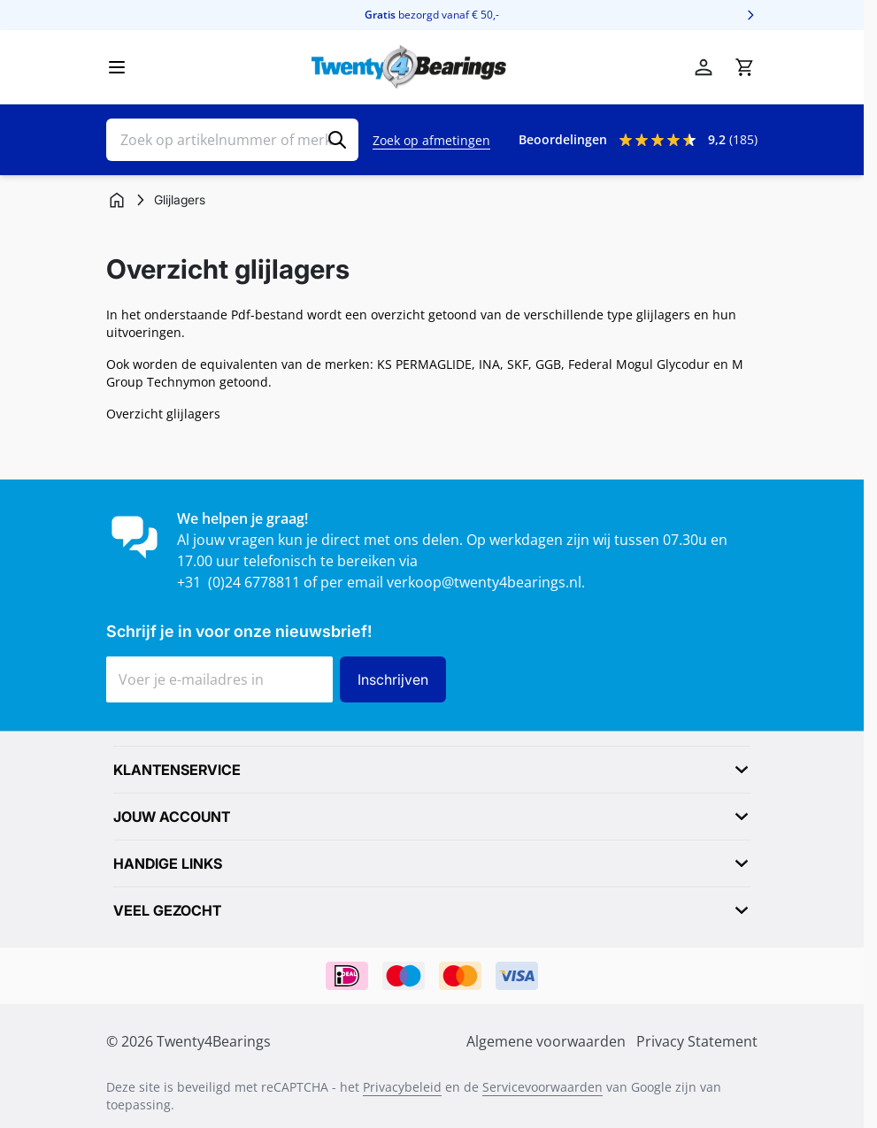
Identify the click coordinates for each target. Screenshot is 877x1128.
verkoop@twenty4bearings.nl (484, 582)
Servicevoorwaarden (542, 1086)
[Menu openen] (116, 67)
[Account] (703, 67)
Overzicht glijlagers (163, 413)
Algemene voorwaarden (546, 1041)
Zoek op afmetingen (431, 140)
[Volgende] (750, 15)
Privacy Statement (697, 1041)
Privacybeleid (402, 1086)
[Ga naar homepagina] (116, 200)
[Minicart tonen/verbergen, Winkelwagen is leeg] (744, 67)
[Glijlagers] (179, 200)
